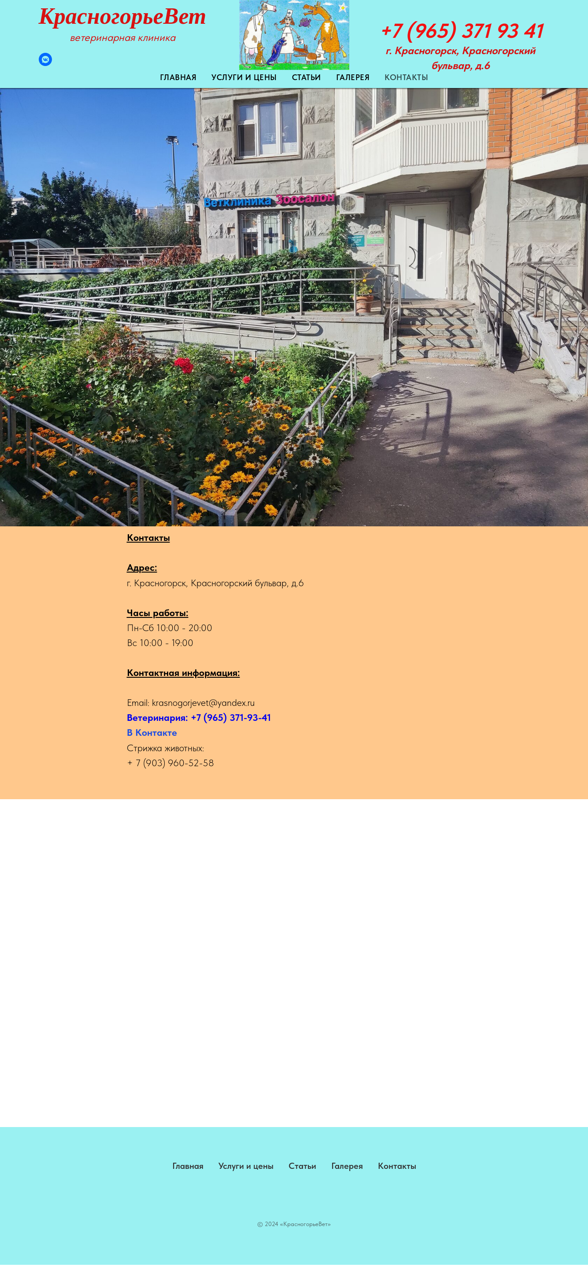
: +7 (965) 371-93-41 (228, 717)
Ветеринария (156, 717)
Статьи (306, 77)
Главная (178, 77)
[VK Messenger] (45, 63)
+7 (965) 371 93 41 (460, 30)
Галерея (353, 77)
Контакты (406, 77)
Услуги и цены (244, 77)
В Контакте (152, 732)
